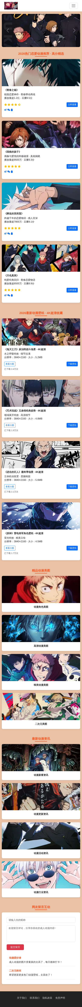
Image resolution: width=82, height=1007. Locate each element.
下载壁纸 (72, 364)
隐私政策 (47, 998)
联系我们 (34, 998)
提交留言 (15, 947)
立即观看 (72, 104)
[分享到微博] (5, 110)
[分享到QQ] (12, 110)
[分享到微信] (8, 110)
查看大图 (10, 364)
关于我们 (22, 998)
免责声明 (60, 998)
